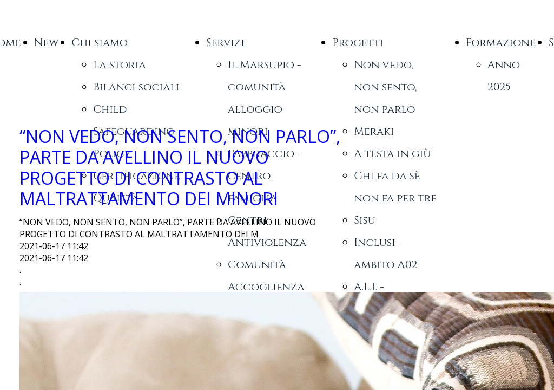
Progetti (357, 42)
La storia (119, 64)
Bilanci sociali (136, 87)
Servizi (225, 42)
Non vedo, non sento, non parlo (385, 86)
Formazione (501, 42)
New (46, 42)
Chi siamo (99, 42)
